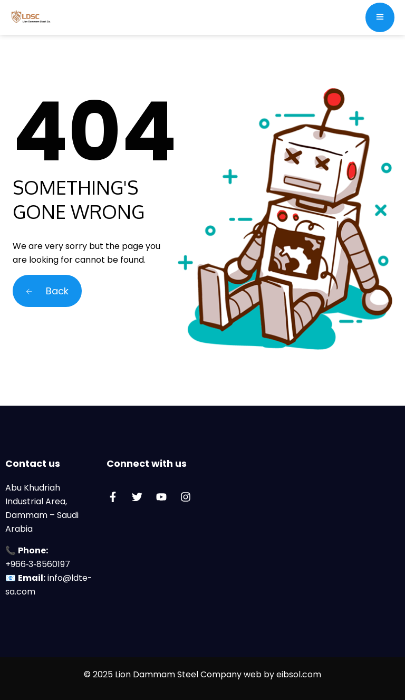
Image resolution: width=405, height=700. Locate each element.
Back (47, 291)
